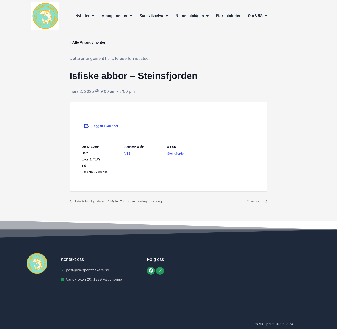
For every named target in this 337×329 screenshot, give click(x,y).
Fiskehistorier (228, 15)
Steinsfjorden (176, 153)
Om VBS (257, 16)
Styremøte (254, 201)
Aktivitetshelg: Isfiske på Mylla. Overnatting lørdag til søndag (122, 201)
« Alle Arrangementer (87, 42)
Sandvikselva (154, 16)
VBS (127, 153)
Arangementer (117, 16)
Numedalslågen (192, 16)
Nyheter (84, 16)
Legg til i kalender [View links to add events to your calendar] (105, 126)
